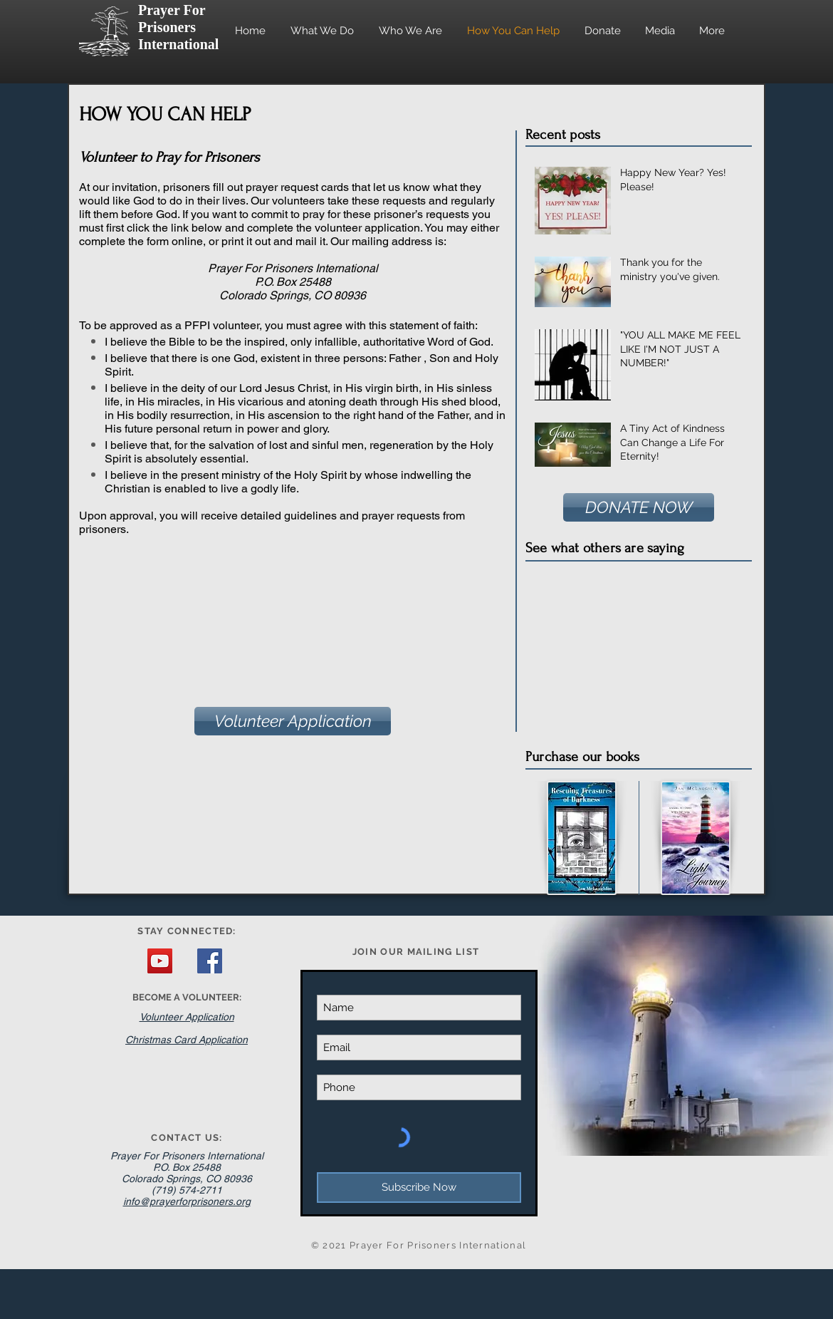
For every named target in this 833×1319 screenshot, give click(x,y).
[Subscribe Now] (419, 1187)
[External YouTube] (637, 647)
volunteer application (367, 227)
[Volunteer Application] (292, 721)
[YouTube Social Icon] (159, 960)
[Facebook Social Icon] (209, 960)
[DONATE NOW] (638, 507)
